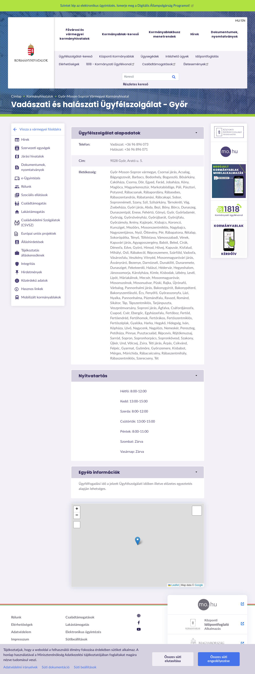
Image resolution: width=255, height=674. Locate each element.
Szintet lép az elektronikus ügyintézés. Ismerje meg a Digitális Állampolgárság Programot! (127, 5)
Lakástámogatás (77, 624)
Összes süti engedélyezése (219, 659)
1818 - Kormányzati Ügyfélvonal (110, 64)
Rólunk (16, 617)
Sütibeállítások (76, 639)
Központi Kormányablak (116, 56)
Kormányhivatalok (31, 53)
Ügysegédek (150, 56)
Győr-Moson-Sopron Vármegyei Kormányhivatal (93, 96)
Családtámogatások (159, 64)
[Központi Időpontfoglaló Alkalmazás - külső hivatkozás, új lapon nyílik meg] (207, 624)
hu (237, 20)
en (243, 20)
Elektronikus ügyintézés (83, 632)
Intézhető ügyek (177, 56)
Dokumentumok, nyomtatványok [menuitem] (224, 34)
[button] (137, 133)
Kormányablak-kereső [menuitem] (120, 34)
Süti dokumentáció (55, 667)
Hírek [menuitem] (194, 34)
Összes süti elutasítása (172, 659)
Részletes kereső (135, 84)
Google (199, 585)
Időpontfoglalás (207, 56)
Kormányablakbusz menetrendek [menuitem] (164, 34)
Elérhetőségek (69, 64)
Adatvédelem (21, 632)
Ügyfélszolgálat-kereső (76, 56)
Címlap (16, 96)
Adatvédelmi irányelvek (20, 667)
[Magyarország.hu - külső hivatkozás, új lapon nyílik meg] (207, 605)
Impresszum (20, 639)
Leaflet (173, 585)
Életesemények (196, 64)
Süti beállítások (85, 667)
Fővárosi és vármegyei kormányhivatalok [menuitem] (78, 34)
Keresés (173, 77)
